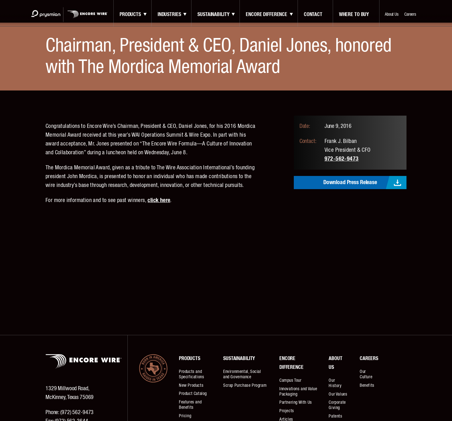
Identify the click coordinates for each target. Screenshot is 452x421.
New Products (191, 385)
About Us (392, 14)
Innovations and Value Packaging (298, 391)
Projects (286, 411)
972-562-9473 (342, 159)
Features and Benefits (190, 405)
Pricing (185, 416)
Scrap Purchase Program (244, 385)
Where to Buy (354, 14)
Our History (335, 383)
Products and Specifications (191, 374)
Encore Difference (266, 14)
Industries (169, 14)
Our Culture (366, 374)
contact (313, 14)
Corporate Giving (337, 405)
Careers (410, 14)
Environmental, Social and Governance (242, 374)
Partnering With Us (295, 402)
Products (130, 14)
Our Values (338, 394)
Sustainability (213, 14)
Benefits (367, 385)
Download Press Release (350, 182)
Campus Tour (290, 380)
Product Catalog (193, 393)
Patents (335, 416)
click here (159, 200)
